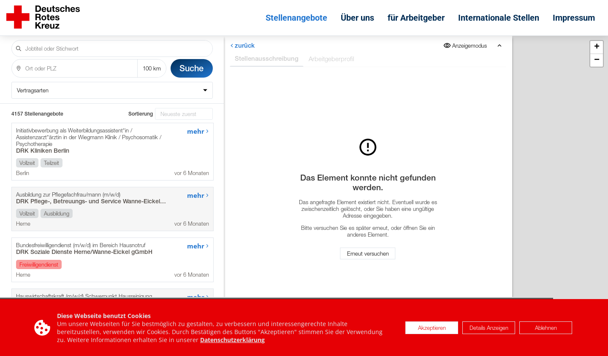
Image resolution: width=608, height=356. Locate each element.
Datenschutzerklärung (232, 341)
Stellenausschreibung (267, 58)
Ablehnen (546, 329)
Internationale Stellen (498, 18)
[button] (596, 47)
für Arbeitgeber (416, 18)
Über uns (357, 18)
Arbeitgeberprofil (331, 58)
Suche (191, 68)
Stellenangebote (296, 18)
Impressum (574, 18)
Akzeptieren (432, 329)
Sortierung (140, 114)
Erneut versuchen (368, 253)
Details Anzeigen (489, 329)
